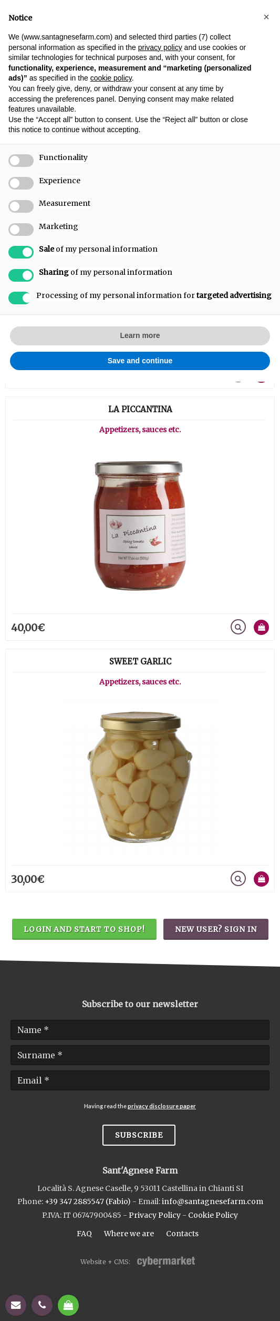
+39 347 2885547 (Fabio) (88, 1201)
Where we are (129, 1233)
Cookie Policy (213, 1215)
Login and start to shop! (84, 929)
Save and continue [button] (140, 360)
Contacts (182, 1233)
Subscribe (139, 1135)
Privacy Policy (155, 1215)
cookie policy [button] (111, 78)
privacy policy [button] (160, 47)
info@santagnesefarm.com (212, 1201)
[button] (266, 16)
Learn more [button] (140, 335)
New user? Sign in (216, 929)
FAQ (84, 1233)
